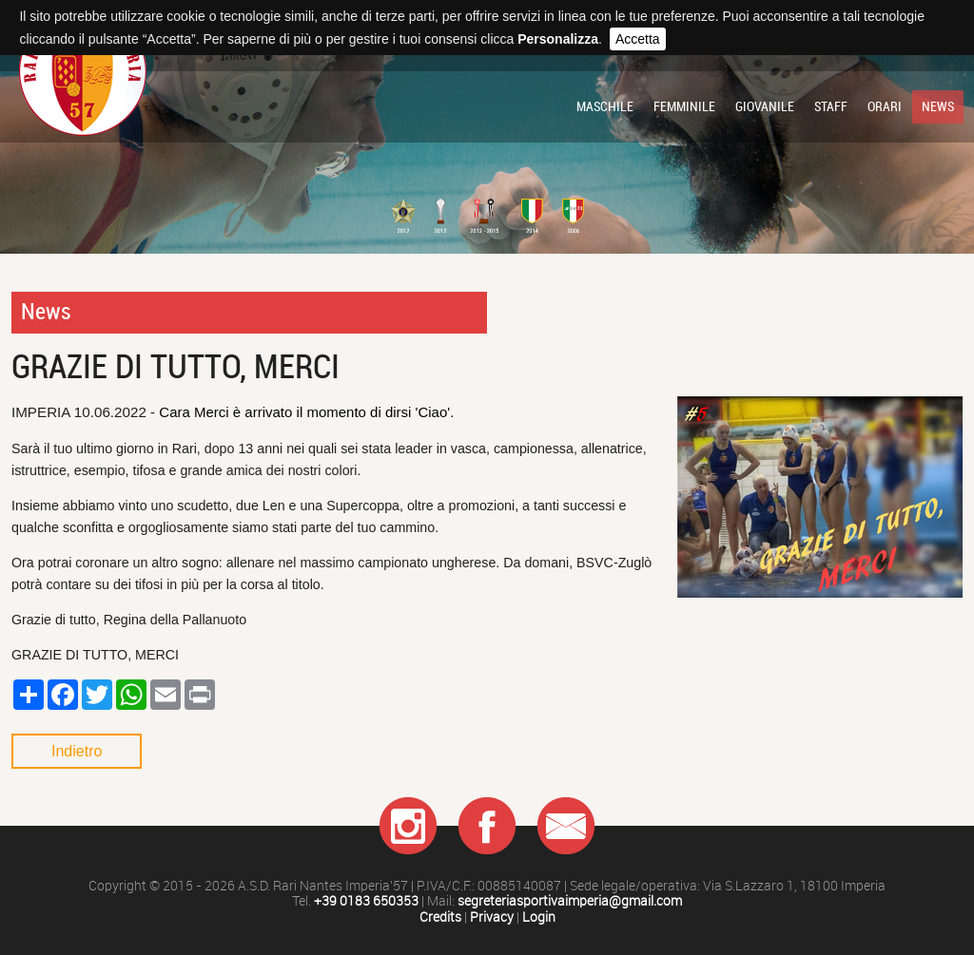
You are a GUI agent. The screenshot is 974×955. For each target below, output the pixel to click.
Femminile (684, 106)
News (938, 106)
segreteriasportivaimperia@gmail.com (570, 901)
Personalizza (557, 39)
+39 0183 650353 (366, 901)
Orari (884, 106)
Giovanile (764, 106)
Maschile (604, 106)
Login (538, 917)
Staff (830, 106)
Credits (440, 917)
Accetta (637, 39)
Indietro (76, 751)
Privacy (492, 917)
